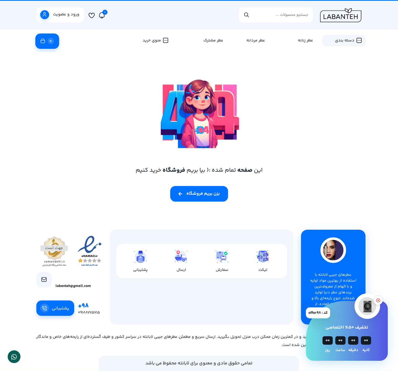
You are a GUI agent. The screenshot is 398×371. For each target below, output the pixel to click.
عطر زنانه (305, 40)
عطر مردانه (255, 40)
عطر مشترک (213, 40)
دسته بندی (348, 40)
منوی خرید (155, 40)
